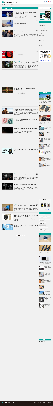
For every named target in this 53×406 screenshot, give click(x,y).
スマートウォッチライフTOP (5, 4)
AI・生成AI (40, 33)
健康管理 (42, 220)
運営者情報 (49, 402)
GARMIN (42, 219)
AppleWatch (36, 1)
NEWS (25, 1)
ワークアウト (42, 226)
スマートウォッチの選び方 (43, 30)
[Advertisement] (20, 44)
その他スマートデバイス (42, 38)
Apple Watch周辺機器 (42, 27)
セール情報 (40, 45)
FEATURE (31, 1)
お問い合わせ (44, 402)
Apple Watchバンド (43, 217)
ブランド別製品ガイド (42, 32)
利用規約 (39, 402)
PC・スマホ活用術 (41, 35)
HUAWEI (42, 223)
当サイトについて (34, 402)
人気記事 (42, 216)
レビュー (47, 216)
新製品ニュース (41, 40)
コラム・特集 (41, 43)
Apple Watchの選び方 (42, 25)
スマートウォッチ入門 (42, 28)
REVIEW (28, 1)
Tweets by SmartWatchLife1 (43, 341)
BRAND (41, 1)
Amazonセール (42, 229)
